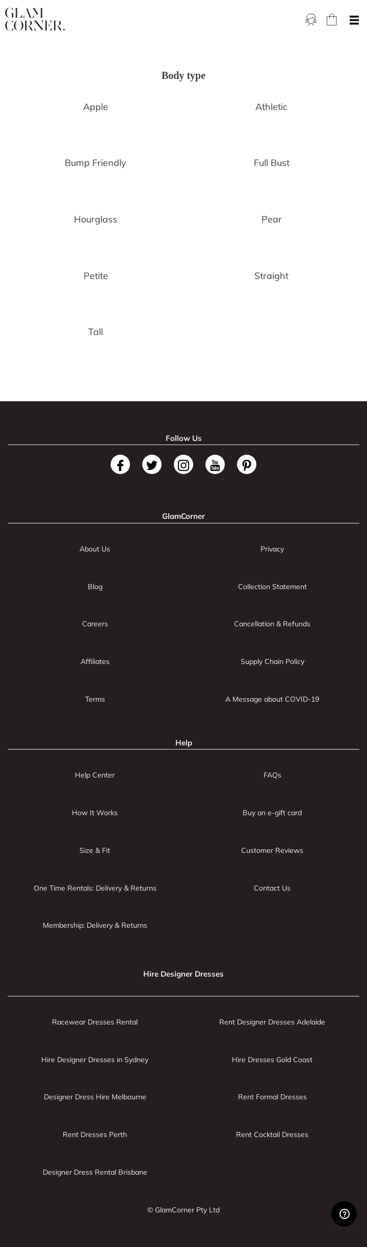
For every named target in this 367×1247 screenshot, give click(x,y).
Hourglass (95, 219)
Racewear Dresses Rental (95, 1022)
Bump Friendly (95, 163)
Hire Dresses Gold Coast (272, 1059)
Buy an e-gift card (272, 812)
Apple (95, 107)
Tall (95, 332)
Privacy (272, 548)
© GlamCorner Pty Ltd (183, 1209)
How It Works (95, 812)
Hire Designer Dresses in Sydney (94, 1059)
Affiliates (95, 661)
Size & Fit (95, 850)
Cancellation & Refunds (272, 623)
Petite (96, 276)
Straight (271, 276)
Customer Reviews (272, 850)
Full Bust (272, 163)
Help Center (95, 775)
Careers (95, 623)
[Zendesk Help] (344, 1214)
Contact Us (272, 888)
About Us (95, 548)
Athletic (271, 107)
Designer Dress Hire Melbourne (95, 1096)
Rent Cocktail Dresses (272, 1134)
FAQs (272, 775)
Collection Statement (272, 586)
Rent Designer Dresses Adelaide (272, 1022)
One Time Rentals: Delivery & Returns (95, 888)
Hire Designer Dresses (183, 974)
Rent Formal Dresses (272, 1096)
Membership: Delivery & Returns (95, 925)
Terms (95, 699)
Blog (95, 586)
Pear (271, 219)
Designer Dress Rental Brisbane (95, 1172)
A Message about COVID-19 (272, 699)
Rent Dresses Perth (95, 1134)
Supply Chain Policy (272, 661)
